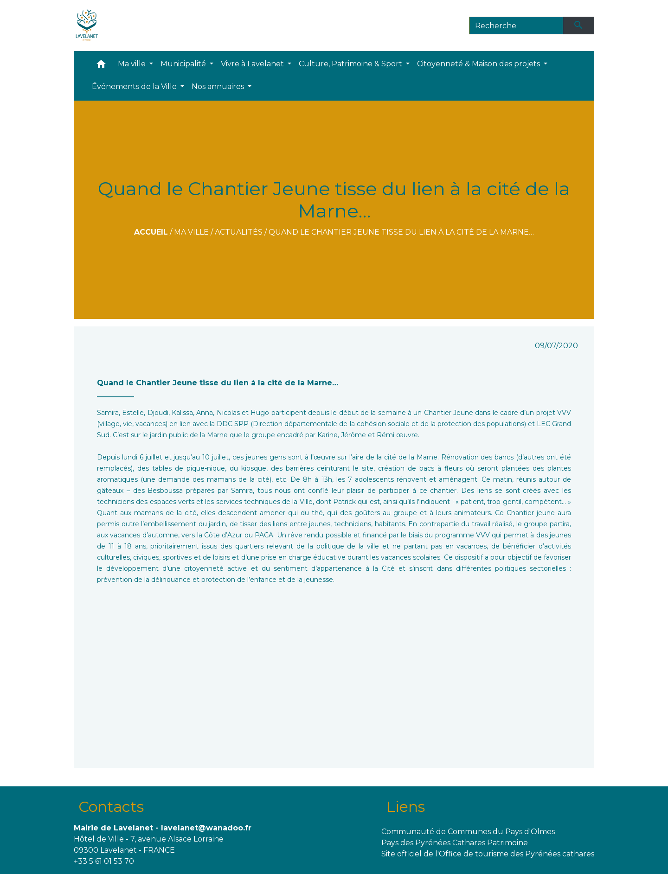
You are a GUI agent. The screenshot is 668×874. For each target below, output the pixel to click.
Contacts (111, 806)
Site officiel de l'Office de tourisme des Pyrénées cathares (487, 853)
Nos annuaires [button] (219, 86)
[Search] (516, 25)
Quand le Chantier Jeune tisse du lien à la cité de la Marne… (401, 232)
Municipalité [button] (184, 63)
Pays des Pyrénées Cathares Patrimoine (454, 842)
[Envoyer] (579, 25)
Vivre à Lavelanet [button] (253, 63)
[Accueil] (87, 25)
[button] (101, 66)
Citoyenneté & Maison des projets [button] (479, 63)
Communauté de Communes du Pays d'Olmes (468, 831)
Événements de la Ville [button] (135, 86)
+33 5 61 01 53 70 (104, 861)
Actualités (239, 232)
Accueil (151, 232)
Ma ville (191, 232)
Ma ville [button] (133, 63)
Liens (405, 806)
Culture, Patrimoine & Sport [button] (351, 63)
